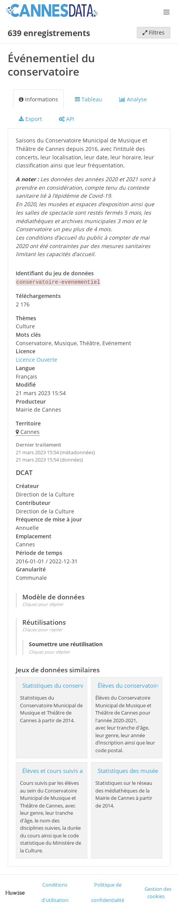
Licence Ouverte (36, 358)
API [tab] (66, 118)
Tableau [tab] (88, 99)
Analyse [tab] (133, 99)
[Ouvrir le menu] (166, 11)
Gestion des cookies (158, 892)
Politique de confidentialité (107, 892)
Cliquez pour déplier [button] (42, 603)
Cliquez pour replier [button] (42, 629)
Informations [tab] (38, 99)
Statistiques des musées (129, 770)
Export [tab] (30, 118)
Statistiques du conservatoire (60, 685)
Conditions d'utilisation (55, 892)
